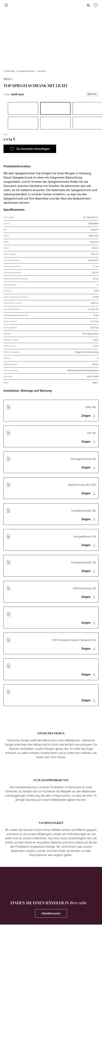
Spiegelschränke (26, 71)
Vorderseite (9, 71)
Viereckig (41, 71)
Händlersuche (50, 913)
